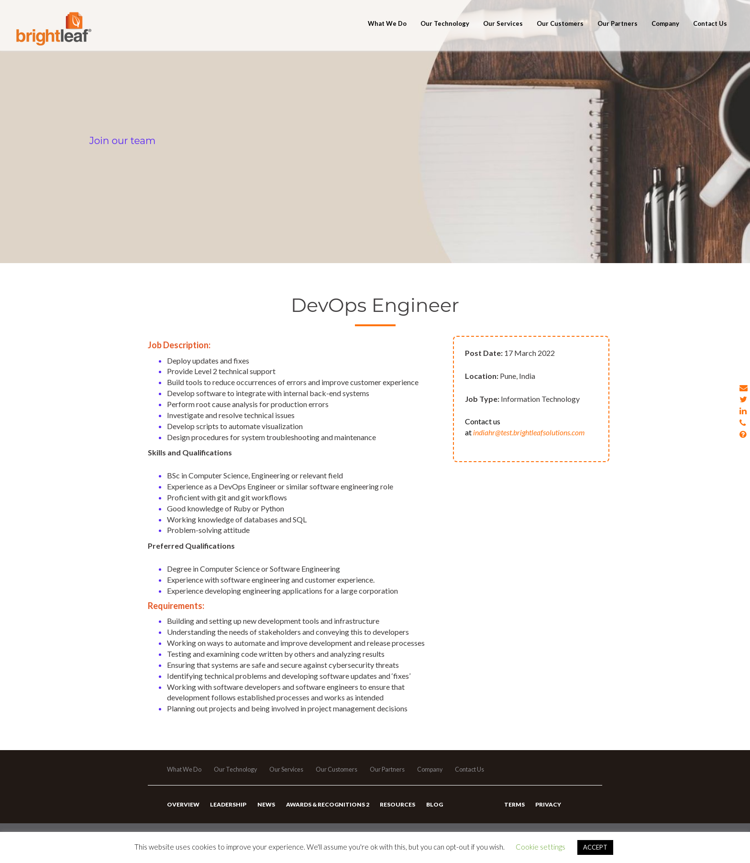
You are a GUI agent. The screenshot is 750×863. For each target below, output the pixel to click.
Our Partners (617, 34)
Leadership (227, 810)
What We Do (387, 34)
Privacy (547, 810)
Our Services (503, 34)
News (264, 810)
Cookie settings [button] (540, 846)
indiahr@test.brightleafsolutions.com (529, 432)
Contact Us (710, 34)
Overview (182, 810)
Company (665, 34)
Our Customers (560, 34)
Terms (514, 810)
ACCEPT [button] (595, 847)
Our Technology (444, 34)
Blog (430, 810)
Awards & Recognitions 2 (324, 810)
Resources (394, 810)
